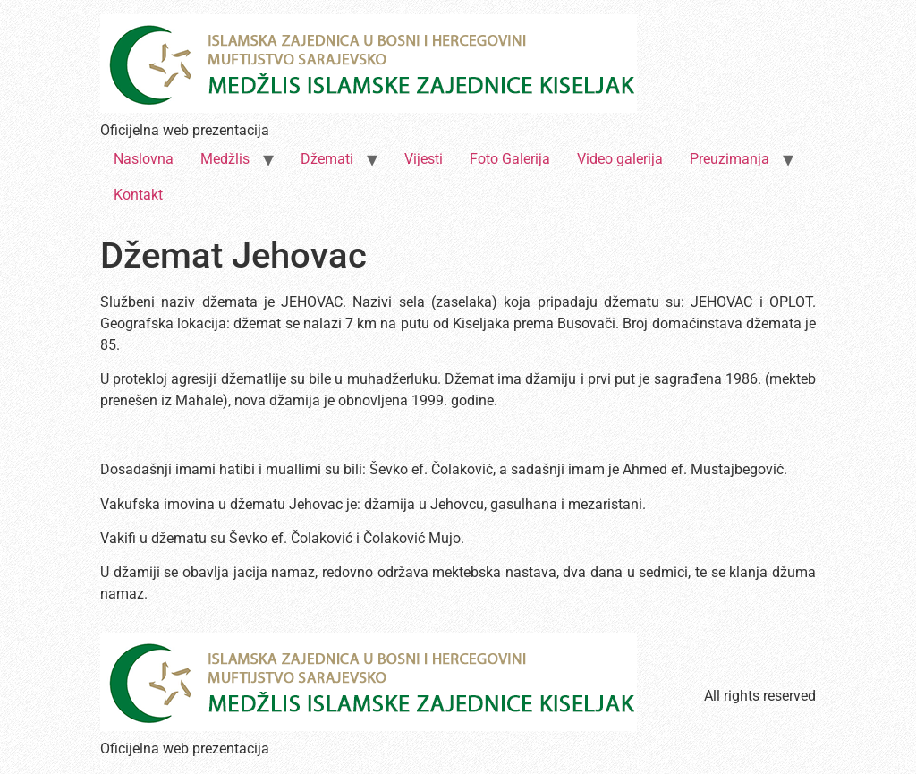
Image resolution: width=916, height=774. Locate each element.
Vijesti (423, 158)
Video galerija (620, 158)
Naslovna (144, 158)
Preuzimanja (729, 158)
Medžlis (225, 158)
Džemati (327, 158)
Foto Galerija (510, 158)
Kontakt (138, 194)
